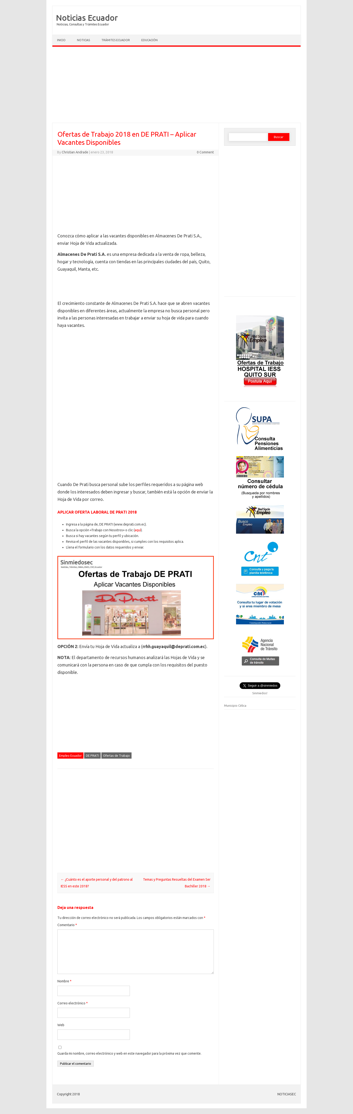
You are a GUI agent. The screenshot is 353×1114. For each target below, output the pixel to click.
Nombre (64, 981)
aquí (138, 530)
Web (60, 1025)
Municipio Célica (235, 705)
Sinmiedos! (259, 693)
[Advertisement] (176, 85)
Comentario (67, 925)
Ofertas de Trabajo (116, 755)
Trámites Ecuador (115, 40)
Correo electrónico (72, 1003)
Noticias (83, 40)
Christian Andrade (75, 152)
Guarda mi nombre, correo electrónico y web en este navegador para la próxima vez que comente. (129, 1053)
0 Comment (205, 152)
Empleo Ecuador (70, 755)
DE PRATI (92, 755)
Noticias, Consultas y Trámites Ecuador (83, 24)
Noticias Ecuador (87, 17)
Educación (149, 40)
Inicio (61, 40)
